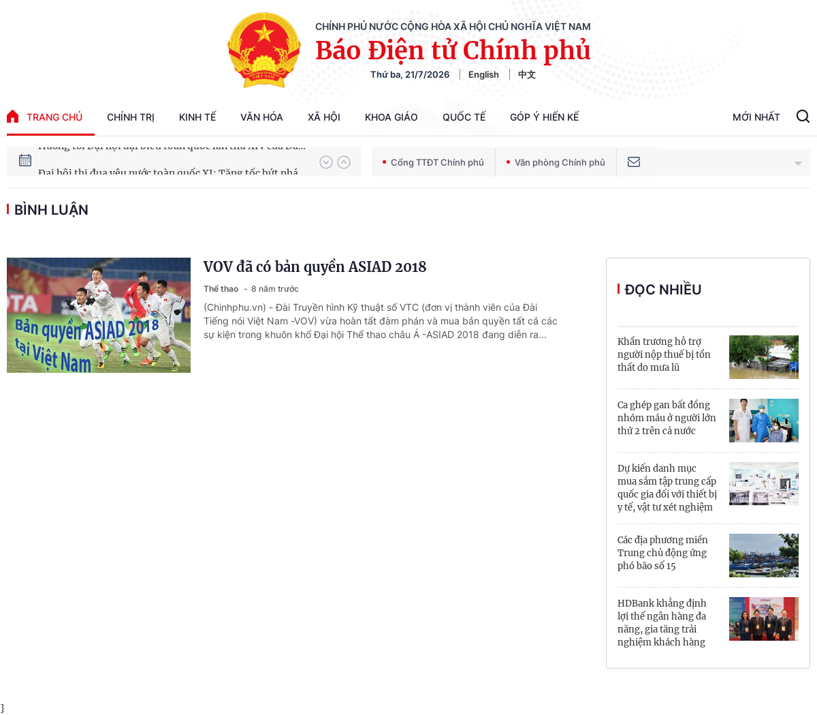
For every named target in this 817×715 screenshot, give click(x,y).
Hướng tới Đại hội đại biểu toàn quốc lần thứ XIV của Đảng (172, 161)
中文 (527, 74)
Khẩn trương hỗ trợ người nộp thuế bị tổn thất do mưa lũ (664, 355)
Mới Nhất (756, 117)
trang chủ (44, 116)
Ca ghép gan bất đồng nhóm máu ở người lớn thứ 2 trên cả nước (667, 418)
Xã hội (324, 117)
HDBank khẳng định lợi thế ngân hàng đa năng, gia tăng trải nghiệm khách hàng (662, 623)
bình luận (51, 210)
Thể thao (222, 289)
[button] (326, 162)
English (483, 74)
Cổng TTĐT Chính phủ (433, 162)
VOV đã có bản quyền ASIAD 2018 (315, 266)
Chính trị (131, 117)
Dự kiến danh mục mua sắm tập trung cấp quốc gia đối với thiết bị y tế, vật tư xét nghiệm (667, 488)
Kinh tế (197, 117)
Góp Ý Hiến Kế (544, 117)
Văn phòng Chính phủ (556, 162)
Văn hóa (261, 117)
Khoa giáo (391, 117)
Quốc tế (464, 117)
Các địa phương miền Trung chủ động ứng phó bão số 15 (663, 553)
